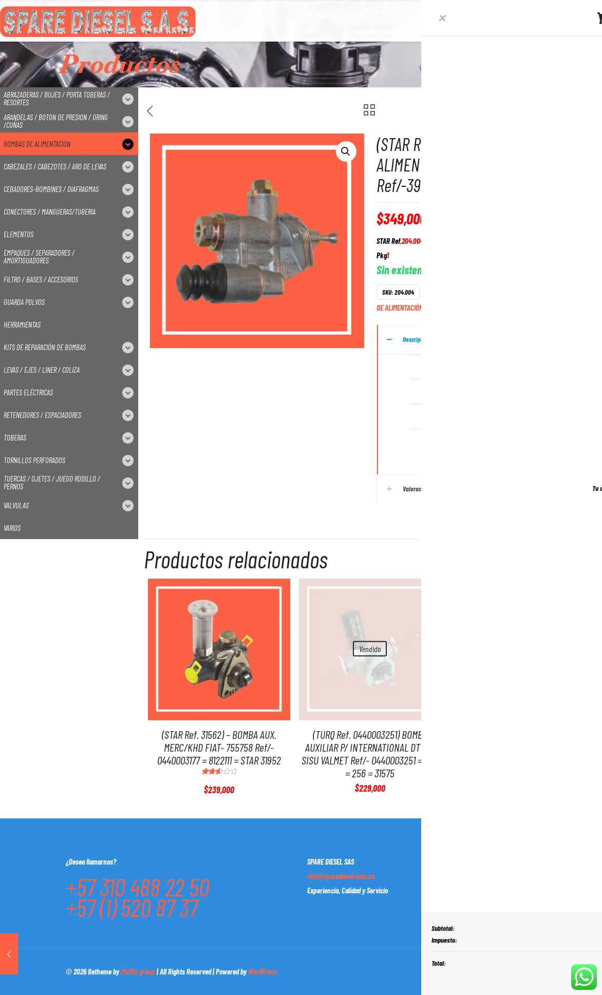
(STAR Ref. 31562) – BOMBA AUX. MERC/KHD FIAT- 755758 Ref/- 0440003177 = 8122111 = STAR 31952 (219, 747)
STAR (466, 307)
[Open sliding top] (590, 11)
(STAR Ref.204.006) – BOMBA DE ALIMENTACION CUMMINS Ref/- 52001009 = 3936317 (521, 747)
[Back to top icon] (525, 970)
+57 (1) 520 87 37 (132, 907)
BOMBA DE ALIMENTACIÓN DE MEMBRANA (510, 291)
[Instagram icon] (500, 971)
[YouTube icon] (479, 971)
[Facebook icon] (457, 971)
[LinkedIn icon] (490, 971)
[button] (346, 151)
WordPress (262, 971)
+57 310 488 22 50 (138, 887)
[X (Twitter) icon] (468, 971)
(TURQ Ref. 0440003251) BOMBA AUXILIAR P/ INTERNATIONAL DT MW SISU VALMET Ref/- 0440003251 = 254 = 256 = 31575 (370, 753)
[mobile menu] (501, 20)
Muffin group (138, 971)
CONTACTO (572, 20)
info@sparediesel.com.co (340, 876)
